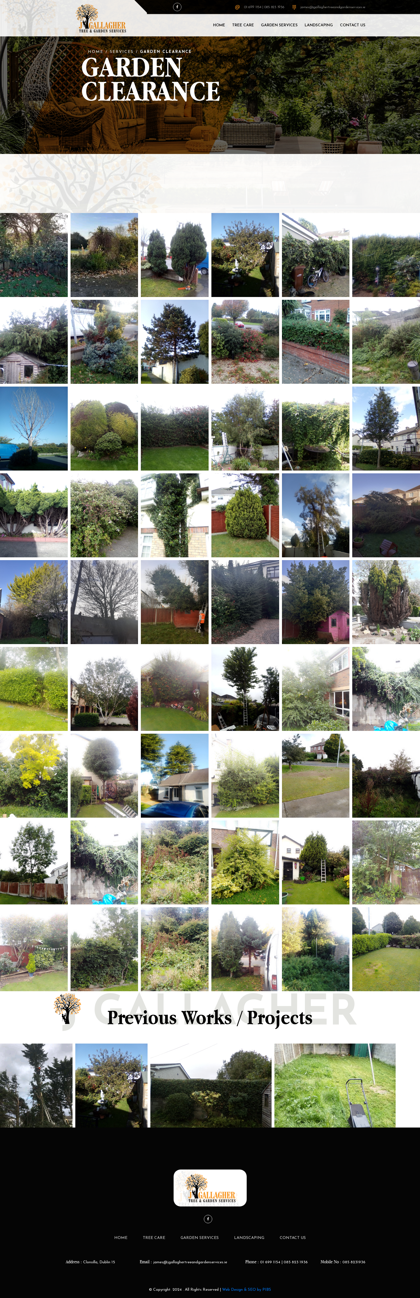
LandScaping (319, 25)
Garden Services (279, 25)
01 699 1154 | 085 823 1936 (264, 7)
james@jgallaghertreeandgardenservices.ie (332, 7)
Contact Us (352, 25)
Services (122, 52)
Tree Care (243, 25)
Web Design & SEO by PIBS (246, 1290)
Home (219, 25)
